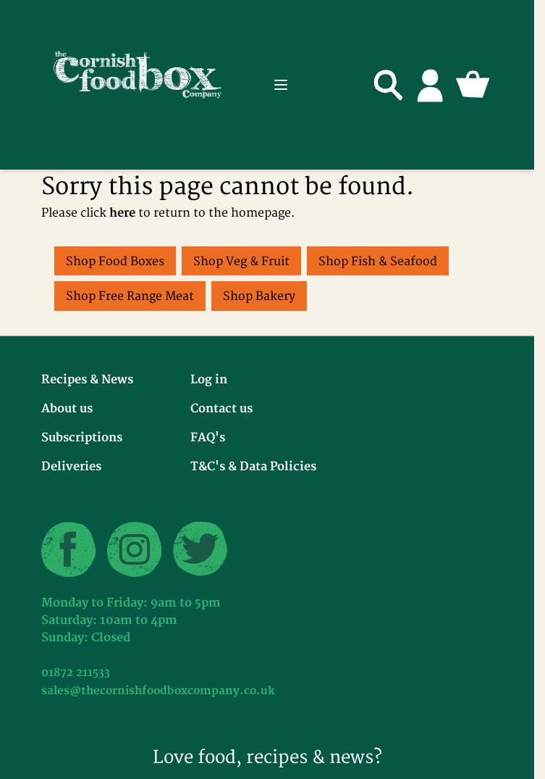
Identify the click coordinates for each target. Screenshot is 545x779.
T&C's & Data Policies (253, 466)
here (122, 213)
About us (67, 408)
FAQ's (207, 437)
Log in (208, 379)
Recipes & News (87, 379)
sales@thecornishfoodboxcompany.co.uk (158, 691)
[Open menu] (280, 84)
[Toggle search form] (388, 84)
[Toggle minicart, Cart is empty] (472, 84)
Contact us (221, 408)
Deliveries (71, 466)
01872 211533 (75, 673)
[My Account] (430, 84)
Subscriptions (81, 437)
